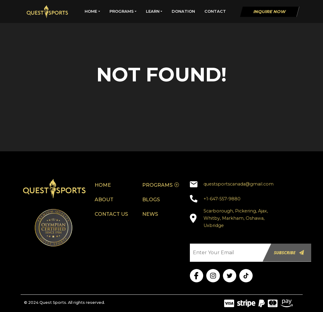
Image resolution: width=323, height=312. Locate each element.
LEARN (153, 11)
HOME (91, 11)
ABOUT (104, 199)
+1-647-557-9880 (222, 199)
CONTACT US (111, 214)
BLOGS (151, 199)
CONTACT (215, 11)
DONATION (183, 11)
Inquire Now (269, 11)
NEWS (150, 214)
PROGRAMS (121, 11)
